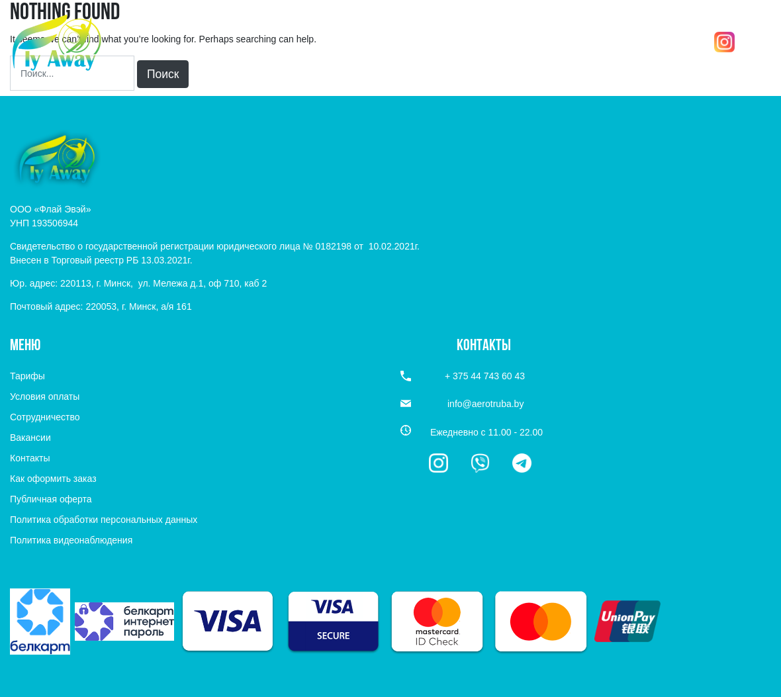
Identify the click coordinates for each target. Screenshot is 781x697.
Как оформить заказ (53, 478)
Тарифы (27, 376)
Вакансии (30, 437)
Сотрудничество (44, 417)
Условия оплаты (44, 396)
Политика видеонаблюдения (71, 540)
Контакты (30, 458)
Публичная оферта (51, 499)
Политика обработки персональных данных (103, 519)
